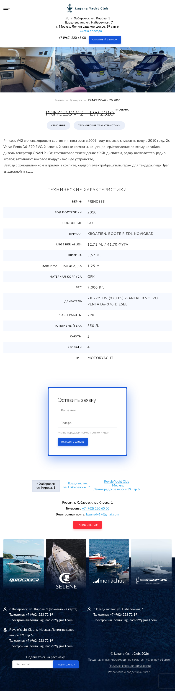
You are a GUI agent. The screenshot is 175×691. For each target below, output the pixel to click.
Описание (58, 125)
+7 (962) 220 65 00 (72, 37)
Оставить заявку (73, 442)
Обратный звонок (105, 40)
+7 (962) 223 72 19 (39, 614)
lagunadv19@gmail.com (102, 514)
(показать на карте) (63, 609)
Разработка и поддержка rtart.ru (129, 672)
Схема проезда (91, 31)
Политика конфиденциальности (130, 666)
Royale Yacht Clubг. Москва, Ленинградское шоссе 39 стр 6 (116, 485)
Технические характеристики (99, 125)
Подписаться (66, 665)
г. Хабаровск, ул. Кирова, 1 (45, 485)
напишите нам (87, 525)
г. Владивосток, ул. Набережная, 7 (76, 485)
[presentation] (81, 86)
